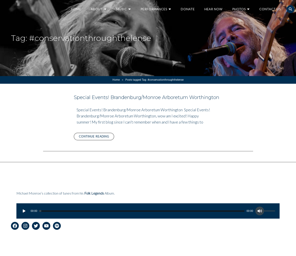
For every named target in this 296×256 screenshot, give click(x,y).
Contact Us (270, 9)
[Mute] (259, 211)
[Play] (24, 211)
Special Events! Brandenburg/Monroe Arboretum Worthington (146, 97)
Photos (239, 9)
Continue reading (96, 137)
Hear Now (213, 9)
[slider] (141, 211)
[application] (148, 211)
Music (121, 9)
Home (76, 9)
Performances (153, 9)
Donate (188, 9)
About (97, 9)
